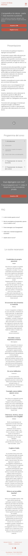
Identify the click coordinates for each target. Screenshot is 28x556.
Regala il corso (14, 29)
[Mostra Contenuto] (24, 141)
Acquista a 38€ (14, 25)
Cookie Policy (18, 542)
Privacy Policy (8, 542)
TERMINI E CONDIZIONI (14, 544)
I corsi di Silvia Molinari (6, 4)
